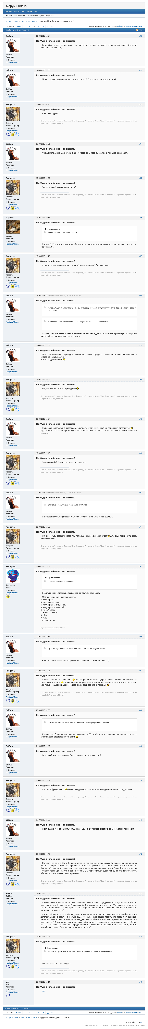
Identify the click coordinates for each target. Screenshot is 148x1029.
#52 (140, 70)
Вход (36, 11)
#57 (140, 256)
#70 (140, 780)
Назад (18, 26)
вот (43, 991)
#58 (140, 296)
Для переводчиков (29, 21)
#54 (140, 144)
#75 (140, 982)
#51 (140, 36)
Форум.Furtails (16, 6)
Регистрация (27, 11)
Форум (16, 11)
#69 (140, 746)
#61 (140, 419)
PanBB (142, 1022)
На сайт (8, 11)
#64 (140, 527)
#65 (140, 566)
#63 (140, 493)
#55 (140, 178)
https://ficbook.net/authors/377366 (52, 628)
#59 (140, 345)
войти (119, 26)
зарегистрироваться (134, 26)
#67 (140, 671)
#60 (140, 380)
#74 (140, 937)
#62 (140, 453)
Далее (49, 26)
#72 (140, 854)
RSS (141, 30)
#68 (140, 710)
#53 (140, 104)
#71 (140, 820)
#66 (140, 637)
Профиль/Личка (12, 62)
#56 (140, 218)
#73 (140, 894)
